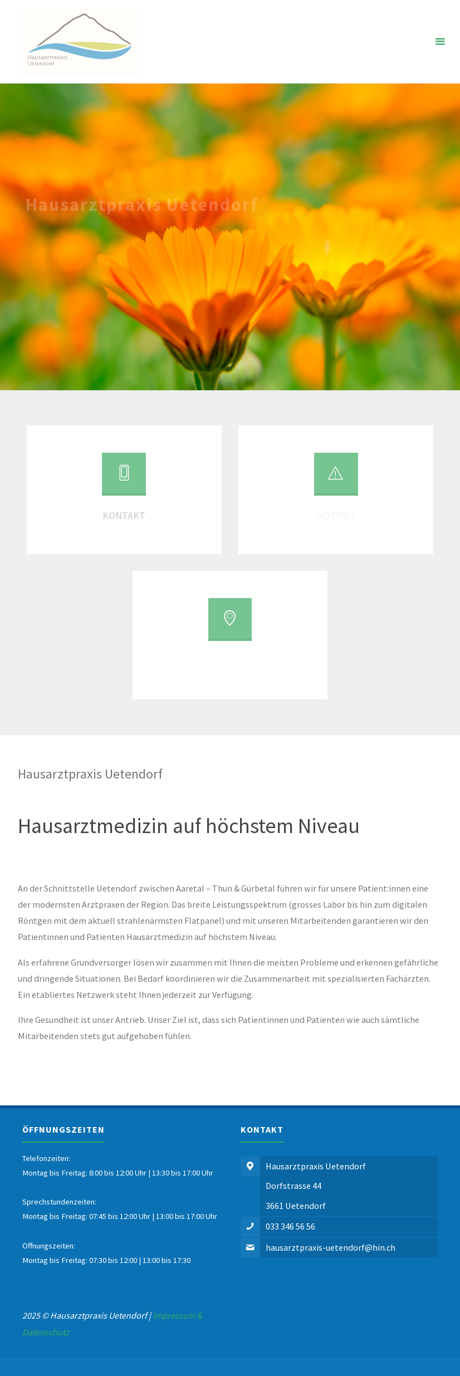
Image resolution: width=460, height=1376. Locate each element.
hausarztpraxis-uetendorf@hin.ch (330, 1247)
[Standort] (230, 624)
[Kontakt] (123, 479)
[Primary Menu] (440, 42)
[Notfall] (336, 479)
